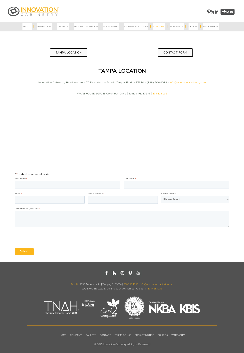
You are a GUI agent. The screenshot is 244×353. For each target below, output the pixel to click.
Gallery (88, 335)
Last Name (130, 180)
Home (57, 335)
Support (158, 27)
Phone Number (96, 194)
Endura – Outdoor (86, 27)
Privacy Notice (146, 335)
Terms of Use (123, 335)
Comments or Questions (27, 209)
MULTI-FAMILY (111, 27)
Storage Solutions (136, 27)
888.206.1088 (130, 284)
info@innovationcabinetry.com (187, 83)
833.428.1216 (160, 94)
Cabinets (62, 27)
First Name (21, 180)
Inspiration (44, 27)
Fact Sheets (210, 27)
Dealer (193, 27)
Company (72, 335)
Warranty (177, 27)
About (26, 27)
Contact (104, 335)
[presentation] (41, 238)
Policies (166, 335)
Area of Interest (168, 194)
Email (18, 194)
